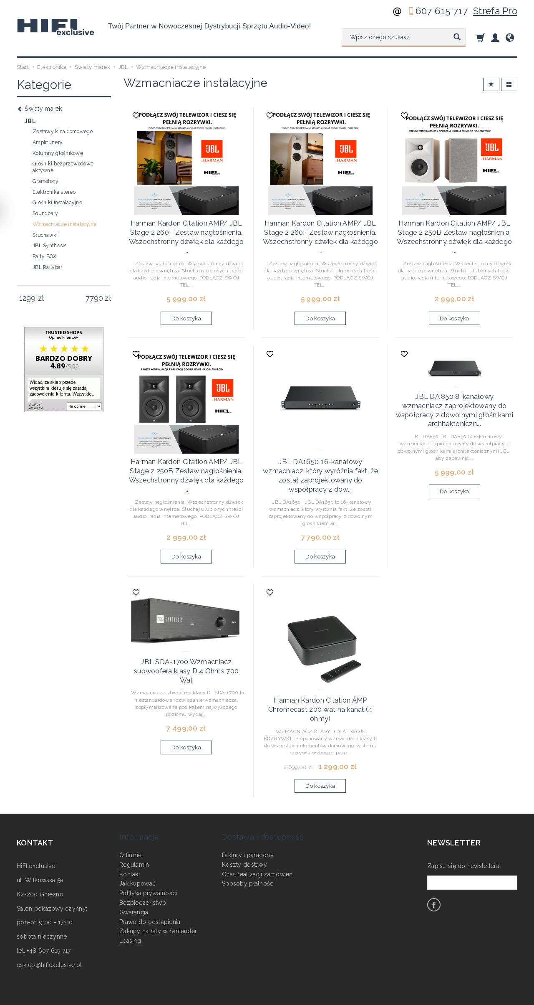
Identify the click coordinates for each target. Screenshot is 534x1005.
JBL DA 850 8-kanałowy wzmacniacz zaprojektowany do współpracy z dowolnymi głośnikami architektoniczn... (454, 395)
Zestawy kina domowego (63, 132)
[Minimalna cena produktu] (27, 298)
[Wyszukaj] (457, 37)
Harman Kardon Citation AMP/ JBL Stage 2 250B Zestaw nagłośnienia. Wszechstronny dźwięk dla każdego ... (454, 231)
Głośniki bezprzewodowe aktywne (63, 167)
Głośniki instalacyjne (57, 203)
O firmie (130, 818)
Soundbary (45, 213)
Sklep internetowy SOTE (489, 997)
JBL (30, 121)
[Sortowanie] (491, 84)
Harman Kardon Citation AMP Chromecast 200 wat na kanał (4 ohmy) (320, 686)
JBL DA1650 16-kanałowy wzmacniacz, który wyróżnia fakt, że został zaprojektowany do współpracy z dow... (320, 460)
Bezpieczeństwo (142, 865)
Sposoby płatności (248, 846)
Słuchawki (45, 235)
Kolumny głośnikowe (58, 153)
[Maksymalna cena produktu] (94, 298)
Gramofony (46, 181)
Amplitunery (48, 142)
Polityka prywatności (148, 856)
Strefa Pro (495, 10)
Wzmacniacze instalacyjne (65, 224)
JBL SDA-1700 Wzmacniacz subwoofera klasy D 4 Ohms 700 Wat (186, 643)
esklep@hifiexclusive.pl (49, 939)
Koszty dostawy (244, 827)
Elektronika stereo (54, 192)
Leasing (130, 903)
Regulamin (134, 827)
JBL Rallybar (47, 267)
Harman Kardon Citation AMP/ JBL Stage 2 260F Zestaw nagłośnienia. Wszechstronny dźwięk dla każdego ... (186, 231)
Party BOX (45, 256)
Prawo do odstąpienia (150, 884)
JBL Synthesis (50, 246)
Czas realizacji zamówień (257, 836)
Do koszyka (186, 309)
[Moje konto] (495, 37)
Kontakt (129, 836)
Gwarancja (134, 875)
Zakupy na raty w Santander (158, 894)
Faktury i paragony (248, 818)
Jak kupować (137, 846)
